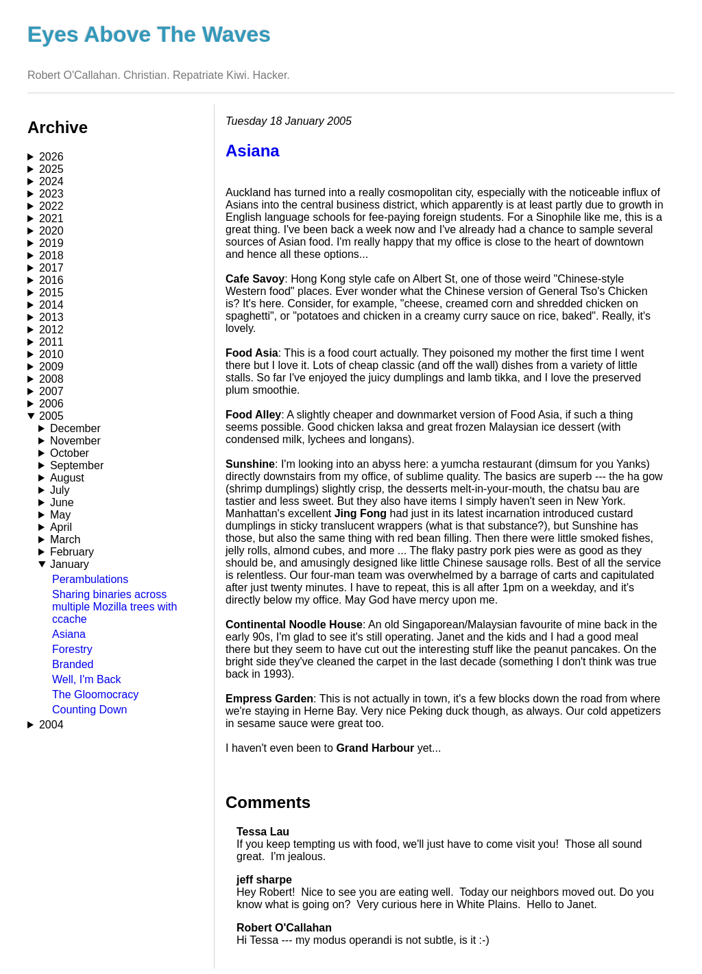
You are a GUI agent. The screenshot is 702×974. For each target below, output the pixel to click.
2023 (51, 194)
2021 (51, 218)
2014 (51, 305)
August (67, 478)
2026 (51, 157)
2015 (51, 292)
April (61, 527)
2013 (51, 317)
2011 (51, 342)
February (72, 552)
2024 (51, 181)
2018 (51, 255)
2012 (51, 329)
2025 (51, 169)
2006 (51, 403)
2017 (51, 268)
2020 (51, 231)
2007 (51, 391)
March (65, 539)
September (77, 465)
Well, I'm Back (86, 679)
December (75, 428)
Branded (73, 664)
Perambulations (90, 579)
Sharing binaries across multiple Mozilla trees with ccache (114, 607)
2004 (51, 724)
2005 (51, 416)
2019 (51, 243)
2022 (51, 206)
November (75, 441)
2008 (51, 379)
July (59, 490)
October (69, 453)
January (69, 564)
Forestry (72, 649)
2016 (51, 280)
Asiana (69, 634)
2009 (51, 366)
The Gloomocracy (95, 694)
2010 (51, 354)
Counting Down (89, 709)
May (60, 515)
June (62, 502)
